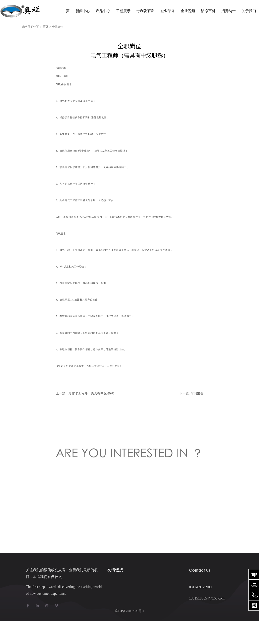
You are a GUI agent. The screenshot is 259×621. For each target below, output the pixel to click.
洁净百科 (208, 11)
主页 (66, 11)
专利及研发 (145, 11)
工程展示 (123, 11)
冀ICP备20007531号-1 (129, 611)
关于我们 (249, 11)
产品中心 (103, 11)
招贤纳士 (228, 11)
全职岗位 (57, 26)
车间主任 (197, 393)
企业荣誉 (167, 11)
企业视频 (188, 11)
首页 (45, 26)
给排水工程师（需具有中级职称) (91, 393)
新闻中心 (83, 11)
